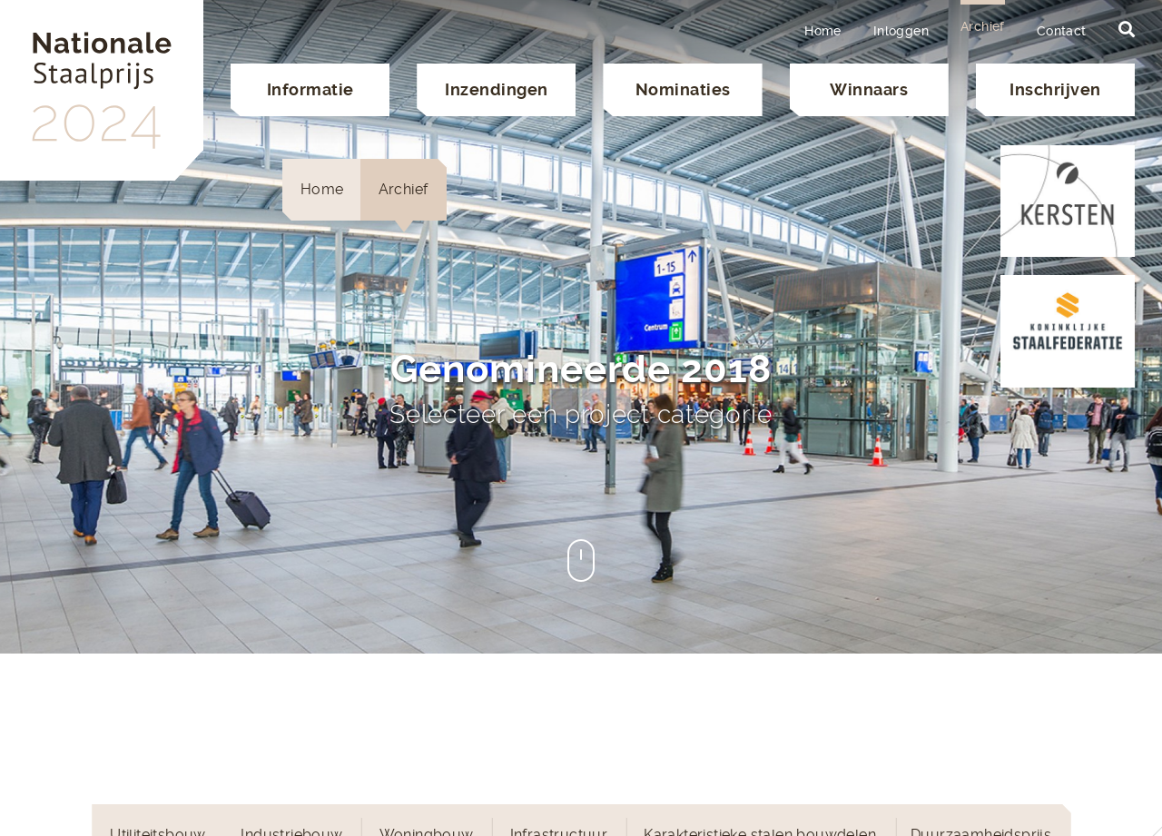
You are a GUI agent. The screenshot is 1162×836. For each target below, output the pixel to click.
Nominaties (683, 89)
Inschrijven (1055, 89)
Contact (1062, 31)
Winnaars (869, 89)
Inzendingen (496, 89)
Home (823, 31)
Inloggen (901, 31)
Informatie (310, 89)
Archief (982, 26)
